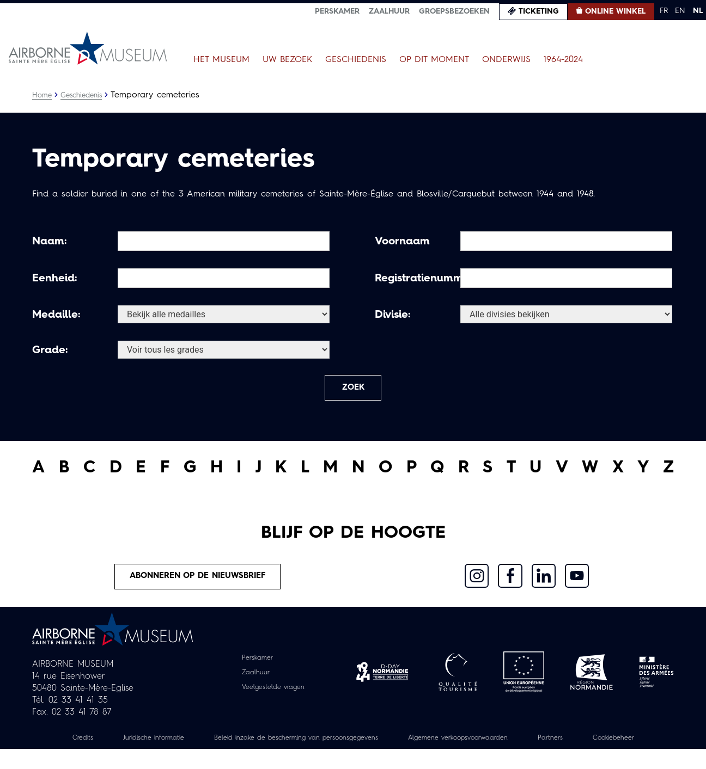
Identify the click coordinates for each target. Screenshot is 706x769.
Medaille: (56, 315)
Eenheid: (54, 278)
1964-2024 (563, 60)
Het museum (221, 60)
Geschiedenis (355, 60)
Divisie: (393, 315)
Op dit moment (434, 60)
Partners (613, 745)
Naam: (49, 241)
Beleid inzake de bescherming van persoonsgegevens (328, 745)
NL (698, 11)
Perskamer (337, 11)
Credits (90, 745)
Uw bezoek (287, 60)
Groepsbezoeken (454, 11)
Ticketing (539, 11)
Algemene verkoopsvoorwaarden (511, 745)
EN (680, 11)
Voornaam (402, 241)
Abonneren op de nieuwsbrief (198, 583)
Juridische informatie (167, 745)
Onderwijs (506, 60)
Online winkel (615, 11)
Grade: (50, 350)
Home (42, 95)
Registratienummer (416, 278)
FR (664, 11)
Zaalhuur (389, 11)
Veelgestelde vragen (273, 694)
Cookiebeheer (353, 757)
